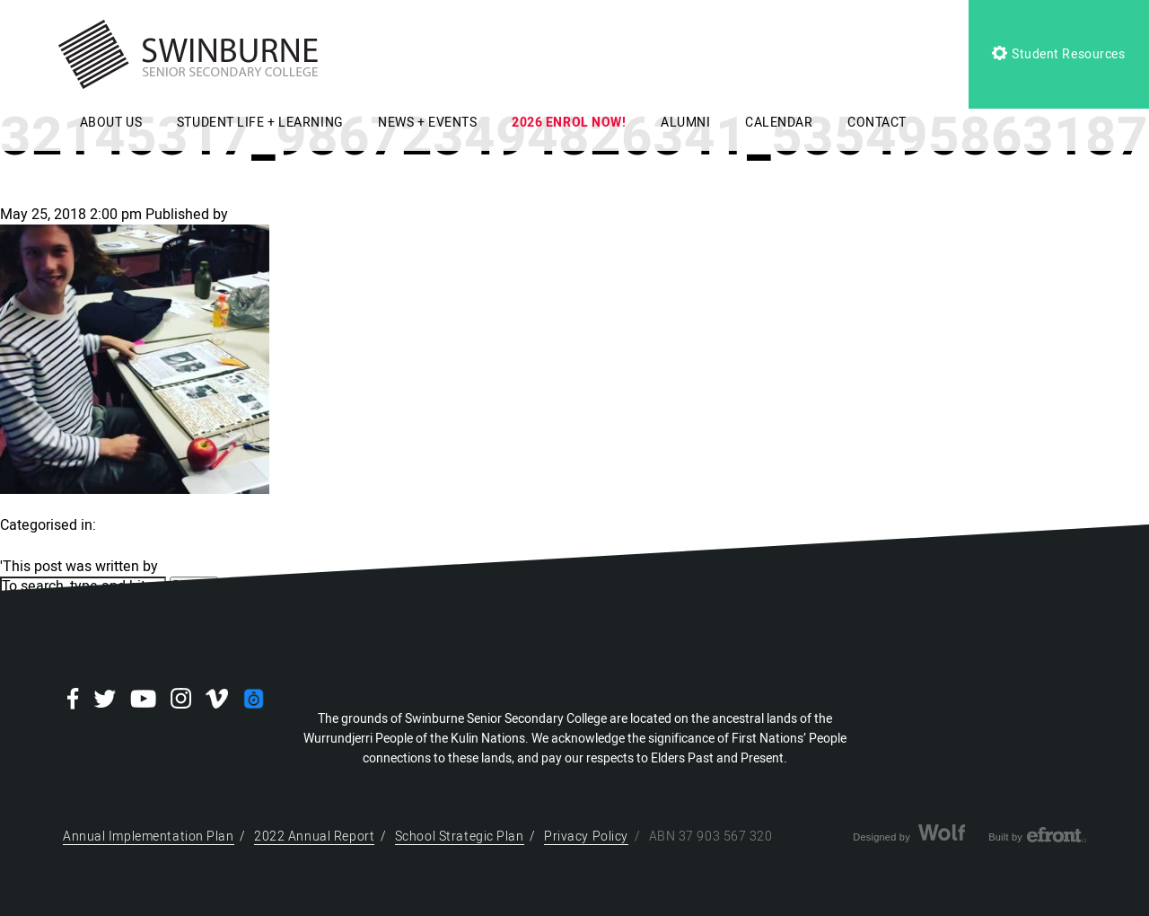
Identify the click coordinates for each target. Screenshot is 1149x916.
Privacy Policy (586, 836)
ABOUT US (111, 122)
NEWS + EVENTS (427, 122)
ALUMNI (685, 122)
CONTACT (877, 122)
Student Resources (1058, 54)
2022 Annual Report (314, 836)
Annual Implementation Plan (148, 836)
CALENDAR (778, 122)
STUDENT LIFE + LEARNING (260, 122)
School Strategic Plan (459, 836)
